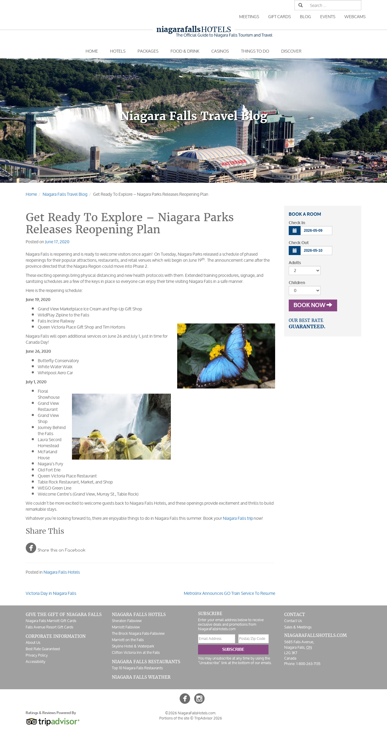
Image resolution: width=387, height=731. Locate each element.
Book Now (313, 305)
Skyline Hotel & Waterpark (133, 646)
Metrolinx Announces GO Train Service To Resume (229, 593)
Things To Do (255, 51)
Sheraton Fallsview (126, 620)
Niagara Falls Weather (141, 677)
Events (327, 16)
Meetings (249, 16)
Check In (297, 223)
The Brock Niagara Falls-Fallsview (138, 633)
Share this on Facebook (55, 548)
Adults (295, 263)
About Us (33, 642)
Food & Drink (185, 51)
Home (92, 51)
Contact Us (293, 620)
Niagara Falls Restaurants (146, 661)
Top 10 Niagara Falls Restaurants (137, 668)
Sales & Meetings (297, 627)
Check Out (299, 243)
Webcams (355, 16)
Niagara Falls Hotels (62, 572)
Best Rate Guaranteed (43, 649)
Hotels (193, 29)
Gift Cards (279, 16)
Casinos (220, 51)
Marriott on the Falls (128, 640)
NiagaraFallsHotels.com (315, 635)
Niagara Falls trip (237, 518)
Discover (291, 51)
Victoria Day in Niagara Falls (51, 593)
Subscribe (233, 649)
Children (297, 283)
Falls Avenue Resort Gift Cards (49, 627)
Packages (148, 51)
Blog (305, 16)
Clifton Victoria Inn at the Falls (136, 652)
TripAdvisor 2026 (208, 718)
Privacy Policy (37, 655)
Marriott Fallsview (126, 627)
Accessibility (35, 661)
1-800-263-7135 (308, 663)
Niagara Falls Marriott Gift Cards (51, 620)
